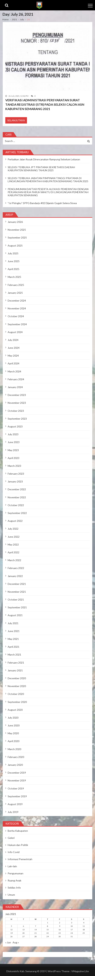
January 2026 (15, 221)
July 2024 (13, 339)
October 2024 (16, 316)
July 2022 (13, 528)
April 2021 (13, 646)
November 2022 (17, 497)
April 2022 (13, 552)
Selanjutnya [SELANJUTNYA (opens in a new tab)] (16, 120)
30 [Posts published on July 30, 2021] (60, 936)
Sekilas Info (14, 887)
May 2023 (13, 450)
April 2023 (13, 457)
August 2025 (15, 245)
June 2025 (14, 261)
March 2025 (14, 276)
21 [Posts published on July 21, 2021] (35, 933)
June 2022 (14, 536)
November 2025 (17, 229)
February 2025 (16, 284)
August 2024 (15, 332)
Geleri (11, 837)
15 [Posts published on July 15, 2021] (47, 929)
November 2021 (17, 591)
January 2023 (15, 481)
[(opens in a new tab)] (47, 58)
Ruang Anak (14, 880)
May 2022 (13, 544)
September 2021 (17, 607)
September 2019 (17, 796)
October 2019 (16, 788)
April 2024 (13, 363)
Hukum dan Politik (18, 844)
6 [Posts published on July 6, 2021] (23, 926)
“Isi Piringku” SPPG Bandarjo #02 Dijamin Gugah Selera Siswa (42, 203)
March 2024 (14, 371)
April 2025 (13, 269)
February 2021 (16, 662)
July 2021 (13, 623)
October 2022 (16, 505)
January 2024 (15, 387)
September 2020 (17, 701)
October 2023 (16, 410)
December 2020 (17, 678)
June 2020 (14, 725)
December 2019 (17, 772)
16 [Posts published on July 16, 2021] (60, 929)
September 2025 (17, 237)
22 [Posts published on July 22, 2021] (47, 933)
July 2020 (13, 717)
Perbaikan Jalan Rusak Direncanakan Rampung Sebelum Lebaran (44, 159)
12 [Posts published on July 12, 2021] (11, 929)
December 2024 (17, 300)
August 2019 (15, 804)
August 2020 (15, 709)
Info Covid (14, 852)
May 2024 (13, 355)
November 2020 (17, 686)
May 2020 (13, 733)
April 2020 (13, 741)
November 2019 (17, 780)
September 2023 (17, 418)
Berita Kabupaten (18, 830)
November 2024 (17, 308)
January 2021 (15, 670)
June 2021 (14, 631)
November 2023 (17, 402)
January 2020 (15, 764)
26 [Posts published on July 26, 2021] (11, 936)
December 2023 (17, 394)
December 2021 (17, 583)
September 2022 (17, 513)
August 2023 (15, 426)
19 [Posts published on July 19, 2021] (11, 933)
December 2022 (17, 489)
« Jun (8, 942)
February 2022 (16, 568)
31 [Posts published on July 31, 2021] (72, 936)
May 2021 (13, 638)
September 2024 (17, 324)
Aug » (16, 942)
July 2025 (13, 253)
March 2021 (14, 654)
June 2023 (14, 442)
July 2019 (13, 811)
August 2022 (15, 520)
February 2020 (16, 756)
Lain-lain (12, 866)
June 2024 (14, 347)
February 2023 (16, 473)
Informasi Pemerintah (20, 859)
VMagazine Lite (80, 971)
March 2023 (14, 465)
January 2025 (15, 292)
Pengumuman (15, 873)
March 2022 (14, 560)
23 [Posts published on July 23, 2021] (60, 933)
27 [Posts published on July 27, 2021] (23, 936)
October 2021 (16, 599)
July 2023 (13, 434)
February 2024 (16, 379)
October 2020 (16, 693)
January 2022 (15, 576)
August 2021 (15, 615)
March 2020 (14, 749)
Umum (11, 894)
